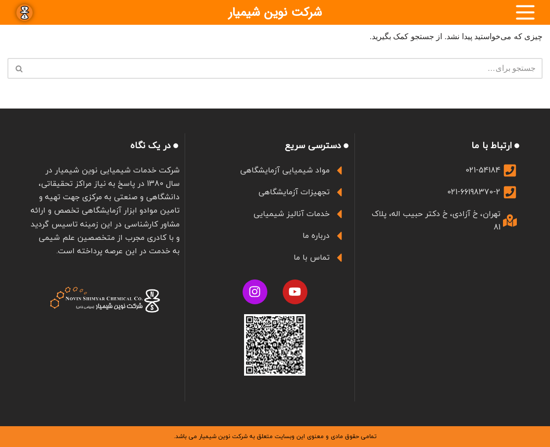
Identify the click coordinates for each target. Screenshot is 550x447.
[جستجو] (286, 68)
